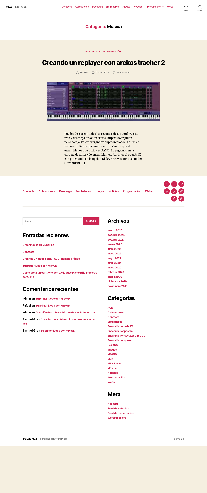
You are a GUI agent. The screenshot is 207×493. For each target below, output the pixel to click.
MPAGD (113, 400)
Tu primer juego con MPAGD (41, 312)
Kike (85, 82)
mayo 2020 (115, 314)
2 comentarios (124, 82)
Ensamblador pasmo (121, 377)
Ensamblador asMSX (121, 373)
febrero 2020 (116, 318)
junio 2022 (115, 295)
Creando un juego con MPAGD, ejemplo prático (54, 305)
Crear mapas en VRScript (39, 291)
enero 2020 (115, 323)
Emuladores (112, 6)
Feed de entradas (119, 455)
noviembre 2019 (118, 332)
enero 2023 (115, 290)
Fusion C (113, 391)
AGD (111, 354)
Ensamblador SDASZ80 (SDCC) (129, 382)
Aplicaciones (82, 6)
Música (96, 52)
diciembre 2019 (118, 328)
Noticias (138, 6)
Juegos (126, 6)
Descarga (97, 6)
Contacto (114, 363)
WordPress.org (118, 464)
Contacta (67, 6)
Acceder (113, 450)
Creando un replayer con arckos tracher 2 (103, 67)
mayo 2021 (115, 304)
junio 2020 (115, 309)
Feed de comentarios (122, 459)
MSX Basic (115, 410)
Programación (153, 6)
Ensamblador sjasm (121, 387)
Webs (170, 6)
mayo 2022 (115, 300)
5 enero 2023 (102, 82)
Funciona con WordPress (53, 485)
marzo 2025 (116, 277)
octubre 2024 (117, 281)
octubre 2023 (117, 286)
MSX (9, 6)
